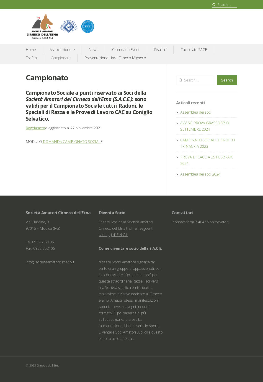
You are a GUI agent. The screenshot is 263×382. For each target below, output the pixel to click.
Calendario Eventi (126, 49)
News (93, 49)
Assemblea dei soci (195, 112)
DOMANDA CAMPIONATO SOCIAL (71, 141)
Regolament (35, 127)
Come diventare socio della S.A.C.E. (130, 248)
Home (31, 49)
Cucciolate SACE (193, 49)
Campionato (61, 57)
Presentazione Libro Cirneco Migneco (115, 57)
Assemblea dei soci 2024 (200, 174)
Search (227, 80)
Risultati (160, 49)
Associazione (60, 49)
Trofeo (31, 57)
